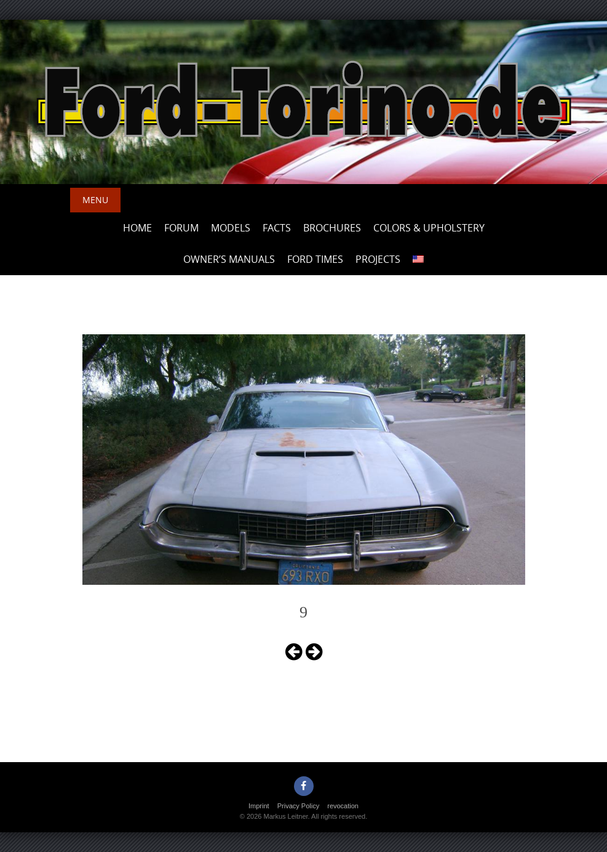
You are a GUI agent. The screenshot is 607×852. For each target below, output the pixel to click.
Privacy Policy (298, 806)
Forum (181, 228)
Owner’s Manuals (229, 259)
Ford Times (315, 259)
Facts (277, 228)
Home (137, 228)
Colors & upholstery (429, 228)
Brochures (332, 228)
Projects (377, 259)
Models (230, 228)
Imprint (258, 806)
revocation (343, 806)
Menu (95, 200)
